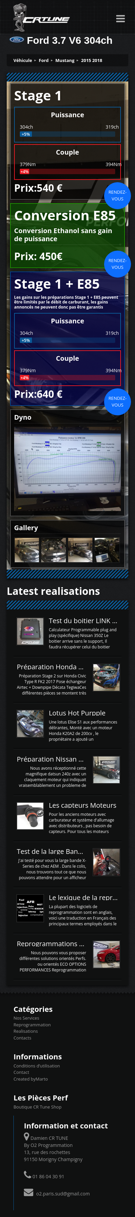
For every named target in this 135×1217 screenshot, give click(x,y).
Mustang (65, 60)
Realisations (25, 1031)
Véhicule (22, 60)
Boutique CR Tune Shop (37, 1107)
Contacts (22, 1038)
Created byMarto (30, 1079)
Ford (44, 60)
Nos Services (26, 1018)
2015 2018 (91, 60)
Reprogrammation (32, 1025)
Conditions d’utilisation (36, 1066)
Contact (21, 1072)
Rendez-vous (117, 195)
